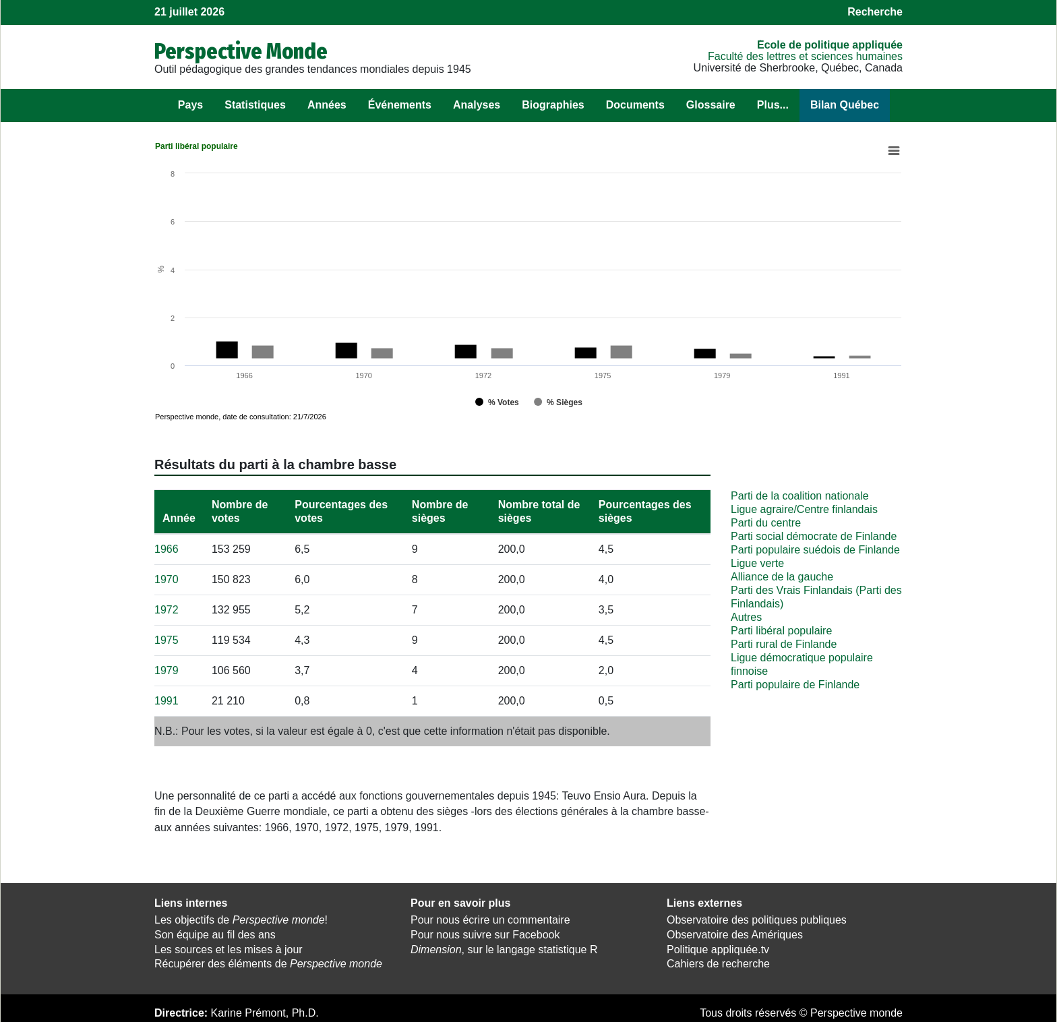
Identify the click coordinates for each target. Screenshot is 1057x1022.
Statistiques (255, 105)
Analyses (476, 105)
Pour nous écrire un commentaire (490, 917)
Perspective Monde (241, 51)
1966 (166, 546)
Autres (746, 614)
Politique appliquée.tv (718, 947)
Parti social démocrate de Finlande (814, 533)
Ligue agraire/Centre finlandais (804, 506)
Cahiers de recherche (718, 961)
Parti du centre (766, 520)
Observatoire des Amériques (735, 932)
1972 (166, 607)
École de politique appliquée (830, 45)
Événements (399, 105)
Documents (635, 105)
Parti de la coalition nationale (800, 493)
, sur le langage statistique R (504, 947)
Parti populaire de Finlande (795, 682)
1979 (166, 667)
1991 (166, 698)
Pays (190, 105)
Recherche (875, 12)
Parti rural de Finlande (784, 641)
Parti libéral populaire (781, 628)
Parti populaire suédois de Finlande (815, 547)
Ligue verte (757, 560)
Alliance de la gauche (782, 574)
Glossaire (710, 105)
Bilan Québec (844, 105)
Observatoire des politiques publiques (757, 917)
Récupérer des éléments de (268, 961)
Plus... (773, 105)
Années (326, 105)
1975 (166, 637)
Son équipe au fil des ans (215, 932)
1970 (166, 576)
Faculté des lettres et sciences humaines (805, 56)
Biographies (553, 105)
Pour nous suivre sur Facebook (485, 932)
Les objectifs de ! (241, 917)
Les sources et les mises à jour (228, 947)
